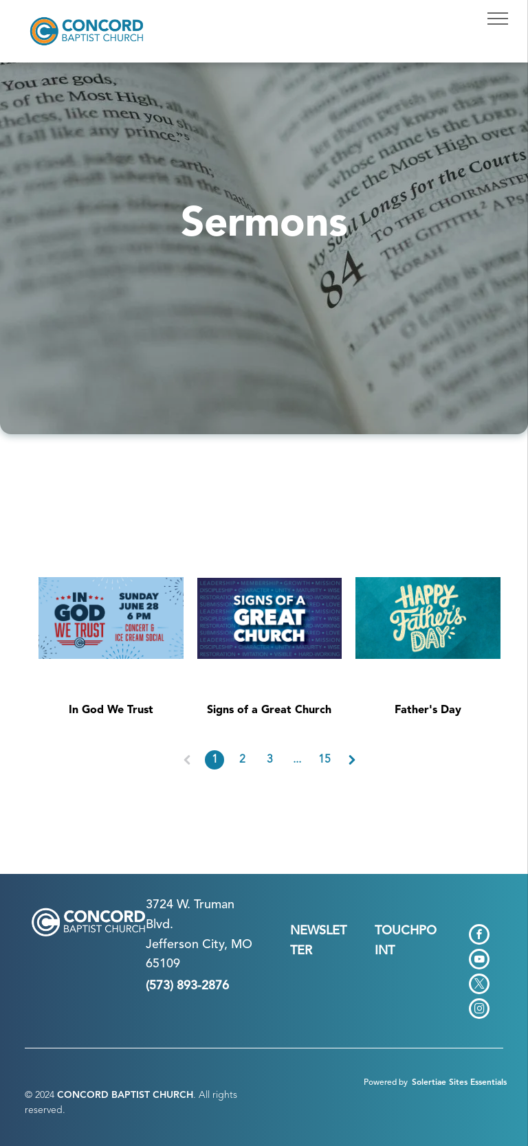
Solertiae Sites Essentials (459, 1083)
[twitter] (479, 986)
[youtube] (479, 961)
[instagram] (479, 1010)
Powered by (386, 1083)
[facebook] (479, 936)
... (297, 759)
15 (324, 759)
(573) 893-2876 (187, 986)
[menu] (498, 18)
